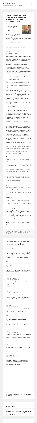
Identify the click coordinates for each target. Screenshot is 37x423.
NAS (23, 232)
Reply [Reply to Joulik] (7, 315)
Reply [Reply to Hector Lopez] (7, 339)
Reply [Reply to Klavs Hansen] (8, 287)
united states (12, 233)
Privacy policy (8, 421)
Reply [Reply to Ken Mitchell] (7, 366)
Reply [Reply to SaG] (7, 351)
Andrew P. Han (15, 231)
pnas (25, 232)
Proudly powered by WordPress (16, 421)
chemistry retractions (22, 231)
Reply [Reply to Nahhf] (7, 274)
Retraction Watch (9, 4)
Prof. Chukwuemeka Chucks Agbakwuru (17, 319)
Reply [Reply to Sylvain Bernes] (7, 261)
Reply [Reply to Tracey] (7, 301)
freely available (19, 232)
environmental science (13, 232)
